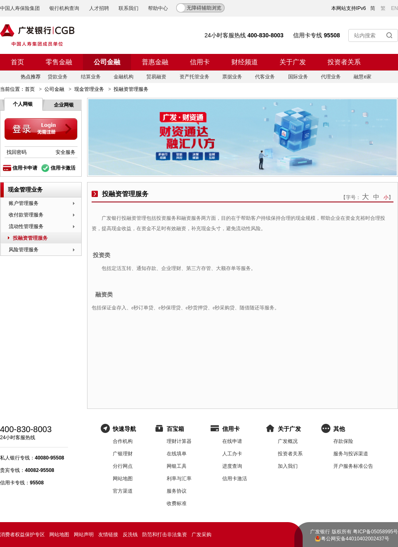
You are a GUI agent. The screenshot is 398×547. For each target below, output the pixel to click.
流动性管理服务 (26, 226)
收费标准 (177, 503)
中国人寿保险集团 (20, 8)
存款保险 (343, 441)
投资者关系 (344, 62)
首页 (17, 62)
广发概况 (288, 441)
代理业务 (331, 77)
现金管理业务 (89, 89)
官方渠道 (123, 491)
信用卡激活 (63, 168)
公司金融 (107, 62)
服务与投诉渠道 (350, 454)
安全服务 (65, 152)
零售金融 (59, 62)
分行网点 (123, 466)
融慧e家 (362, 77)
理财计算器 (179, 441)
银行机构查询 (64, 8)
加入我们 (288, 466)
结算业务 (91, 77)
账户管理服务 (24, 203)
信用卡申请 (24, 168)
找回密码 (17, 152)
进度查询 (232, 466)
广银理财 (123, 454)
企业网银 (64, 105)
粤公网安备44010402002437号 (355, 539)
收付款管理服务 (26, 215)
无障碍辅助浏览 (204, 8)
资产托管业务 (194, 77)
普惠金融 (155, 62)
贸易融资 (156, 77)
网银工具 (177, 466)
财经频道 (244, 62)
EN (394, 8)
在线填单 (177, 454)
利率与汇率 (179, 478)
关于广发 (292, 62)
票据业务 (232, 77)
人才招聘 (99, 8)
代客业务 (265, 77)
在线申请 (232, 441)
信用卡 (200, 62)
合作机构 (123, 441)
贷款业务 (58, 77)
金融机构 (123, 77)
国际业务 (298, 77)
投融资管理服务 (30, 238)
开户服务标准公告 (353, 466)
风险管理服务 (24, 250)
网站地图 (123, 478)
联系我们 (128, 8)
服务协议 (177, 491)
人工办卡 (232, 454)
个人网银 (23, 104)
